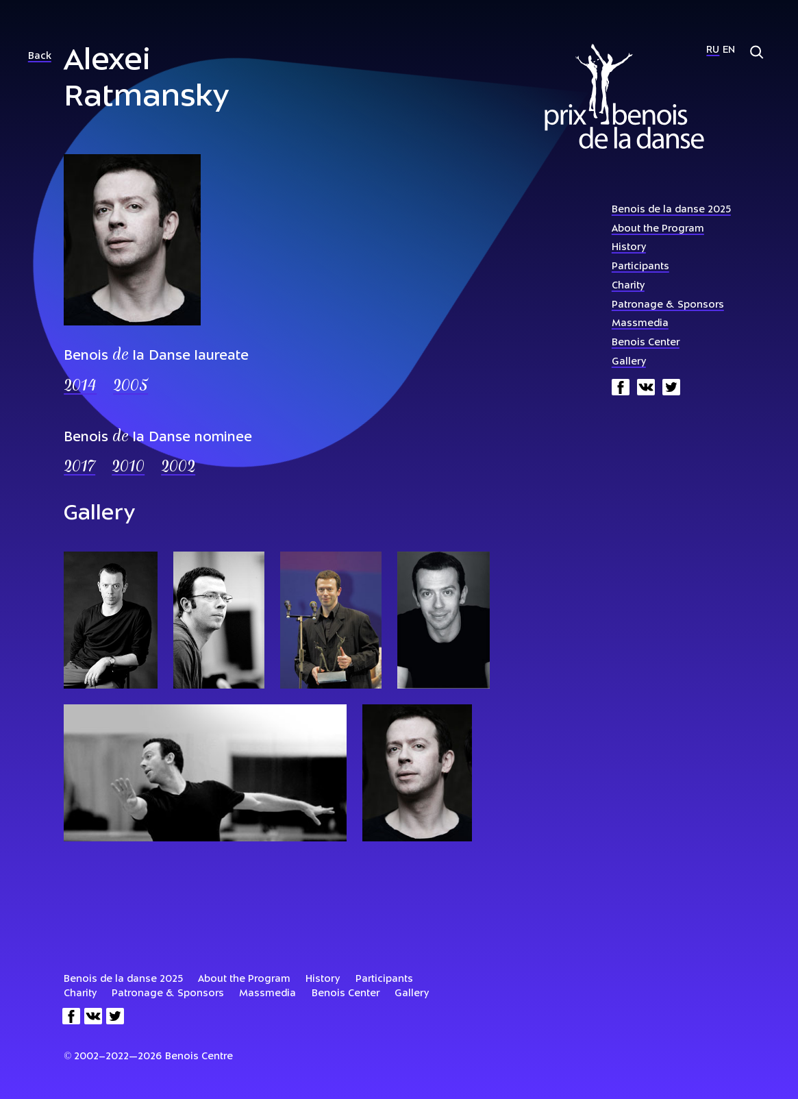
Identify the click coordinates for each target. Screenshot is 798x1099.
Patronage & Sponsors (668, 305)
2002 (178, 467)
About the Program (658, 229)
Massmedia (640, 324)
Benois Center (645, 343)
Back (39, 56)
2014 (80, 386)
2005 (130, 386)
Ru (712, 50)
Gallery (629, 362)
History (629, 248)
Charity (628, 286)
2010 (128, 467)
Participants (640, 267)
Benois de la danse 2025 (671, 210)
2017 (79, 467)
